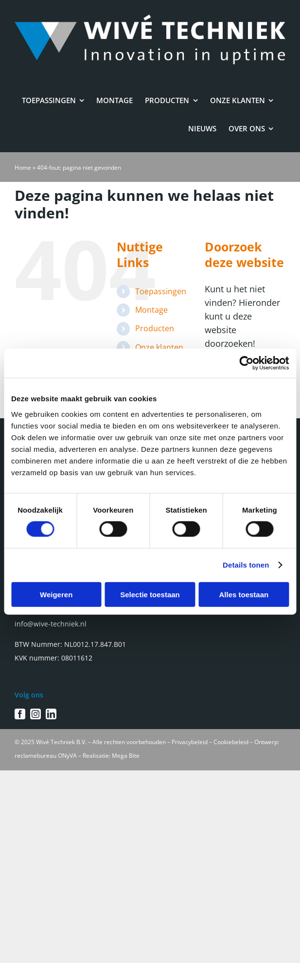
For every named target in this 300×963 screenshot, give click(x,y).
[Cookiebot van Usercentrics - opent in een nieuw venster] (246, 363)
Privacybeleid (190, 742)
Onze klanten (159, 347)
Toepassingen (160, 291)
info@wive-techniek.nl (51, 623)
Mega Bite (126, 755)
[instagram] (35, 714)
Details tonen (246, 565)
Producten (154, 328)
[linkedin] (51, 714)
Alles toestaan (243, 594)
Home (23, 167)
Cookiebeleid (230, 742)
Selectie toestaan (150, 594)
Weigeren (56, 594)
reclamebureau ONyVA (46, 755)
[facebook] (20, 714)
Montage (151, 309)
